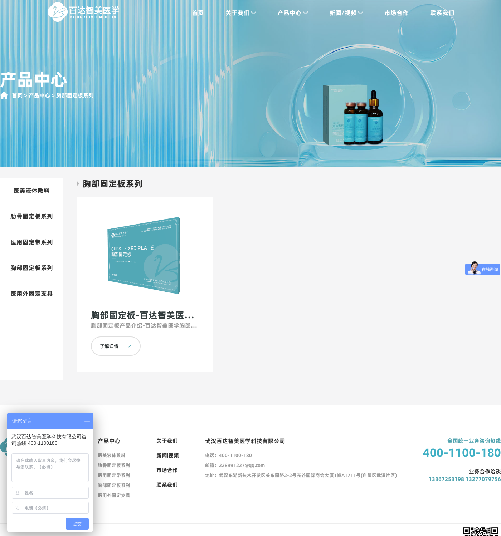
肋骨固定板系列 (31, 216)
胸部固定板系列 (31, 268)
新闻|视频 (167, 455)
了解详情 (116, 346)
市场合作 (396, 13)
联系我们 (442, 13)
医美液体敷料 (31, 190)
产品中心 (292, 13)
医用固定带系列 (31, 242)
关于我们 (240, 13)
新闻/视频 (346, 13)
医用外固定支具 (31, 293)
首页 (198, 13)
